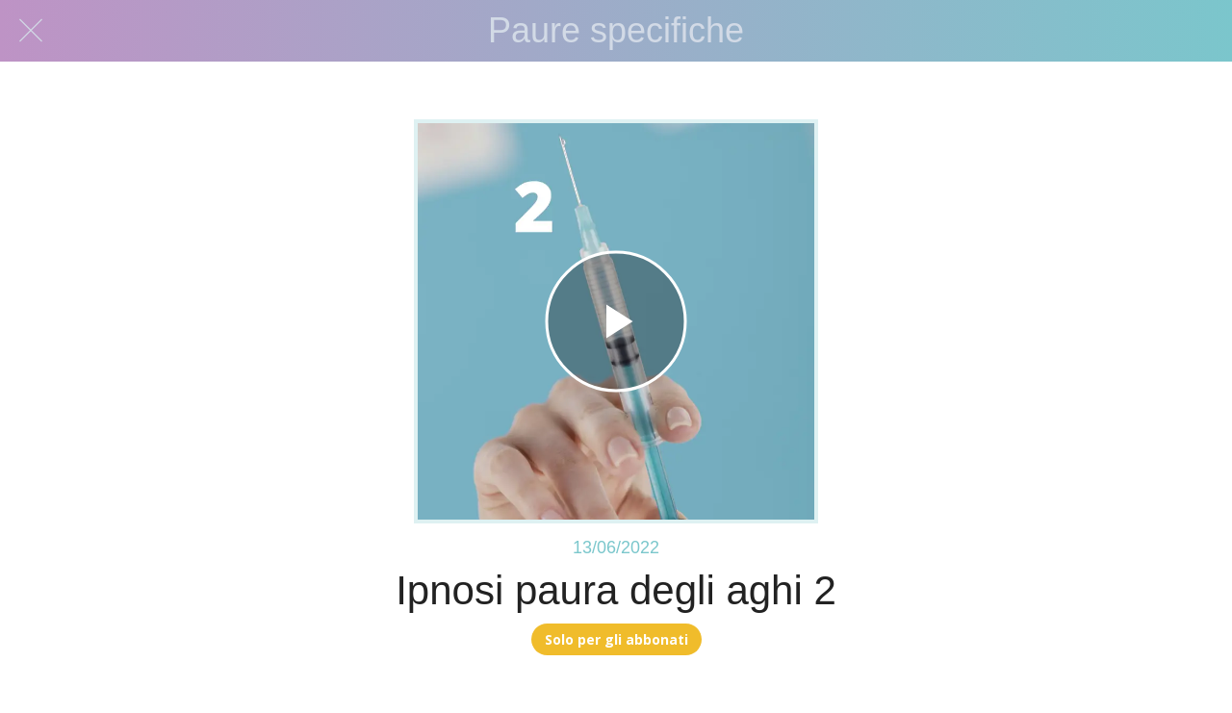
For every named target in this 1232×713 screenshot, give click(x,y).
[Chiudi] (30, 30)
